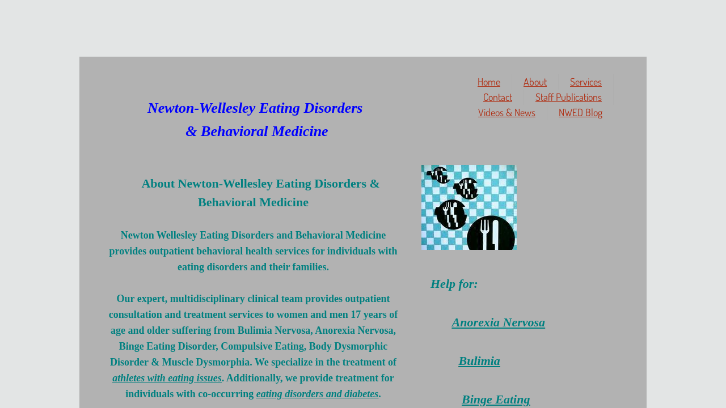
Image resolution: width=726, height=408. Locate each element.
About (535, 81)
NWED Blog (580, 112)
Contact (497, 97)
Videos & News (506, 112)
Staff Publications (568, 97)
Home (489, 81)
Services (586, 81)
